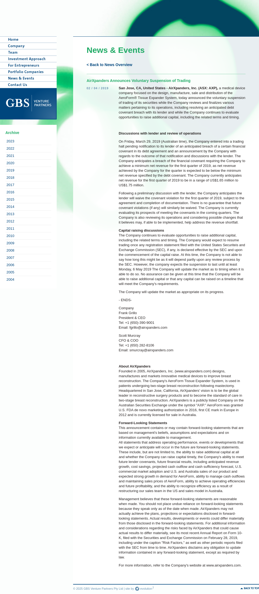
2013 (10, 214)
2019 (10, 170)
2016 (10, 192)
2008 (10, 250)
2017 (10, 185)
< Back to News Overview (109, 65)
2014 (10, 207)
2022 (10, 148)
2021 (10, 156)
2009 (10, 243)
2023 (10, 141)
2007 (10, 258)
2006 (10, 265)
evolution (144, 588)
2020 (10, 163)
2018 (10, 178)
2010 (10, 236)
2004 (10, 279)
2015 (10, 199)
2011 (10, 228)
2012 (10, 221)
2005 (10, 272)
